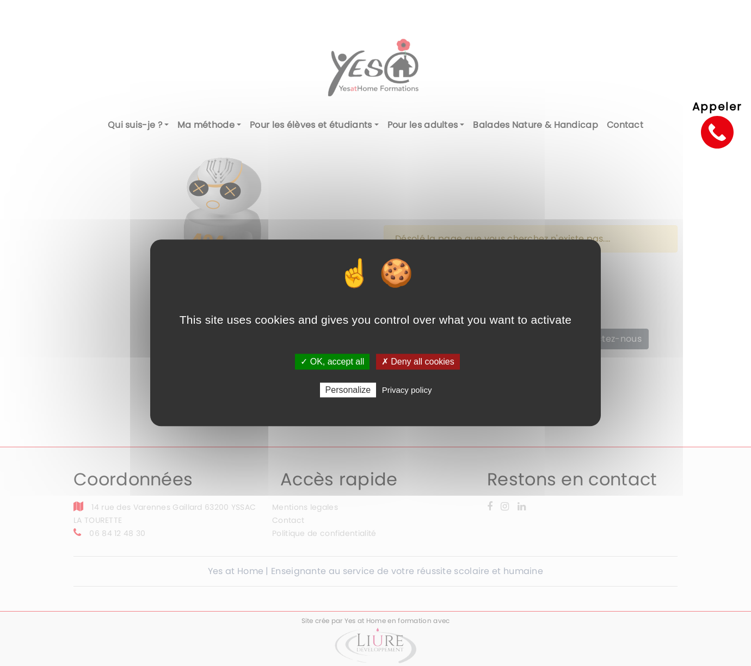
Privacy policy (407, 390)
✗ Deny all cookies (417, 361)
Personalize (348, 390)
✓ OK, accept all (332, 361)
